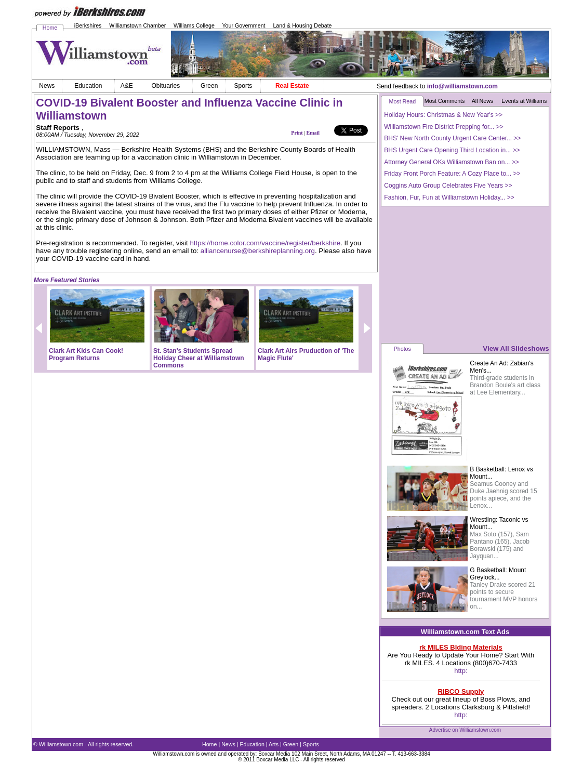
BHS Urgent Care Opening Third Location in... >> (452, 150)
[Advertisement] (465, 274)
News (228, 744)
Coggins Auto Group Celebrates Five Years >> (448, 185)
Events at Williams (524, 101)
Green (291, 744)
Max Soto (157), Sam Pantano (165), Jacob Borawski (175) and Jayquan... (499, 545)
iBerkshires (88, 25)
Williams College (194, 25)
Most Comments (445, 101)
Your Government (243, 25)
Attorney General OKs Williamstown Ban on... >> (451, 162)
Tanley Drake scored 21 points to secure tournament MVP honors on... (503, 595)
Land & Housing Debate (302, 25)
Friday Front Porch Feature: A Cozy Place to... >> (452, 173)
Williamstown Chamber (137, 25)
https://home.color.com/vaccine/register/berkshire (265, 243)
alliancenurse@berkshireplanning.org (258, 251)
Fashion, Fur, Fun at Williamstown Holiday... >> (449, 197)
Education (252, 744)
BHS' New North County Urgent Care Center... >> (452, 138)
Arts (274, 744)
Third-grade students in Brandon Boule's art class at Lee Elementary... (505, 385)
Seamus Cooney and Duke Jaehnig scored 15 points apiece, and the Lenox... (503, 494)
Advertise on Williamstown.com (465, 730)
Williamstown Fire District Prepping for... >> (443, 126)
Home (50, 27)
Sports (311, 744)
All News (482, 101)
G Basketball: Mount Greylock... (498, 573)
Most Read (402, 101)
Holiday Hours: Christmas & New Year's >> (443, 114)
